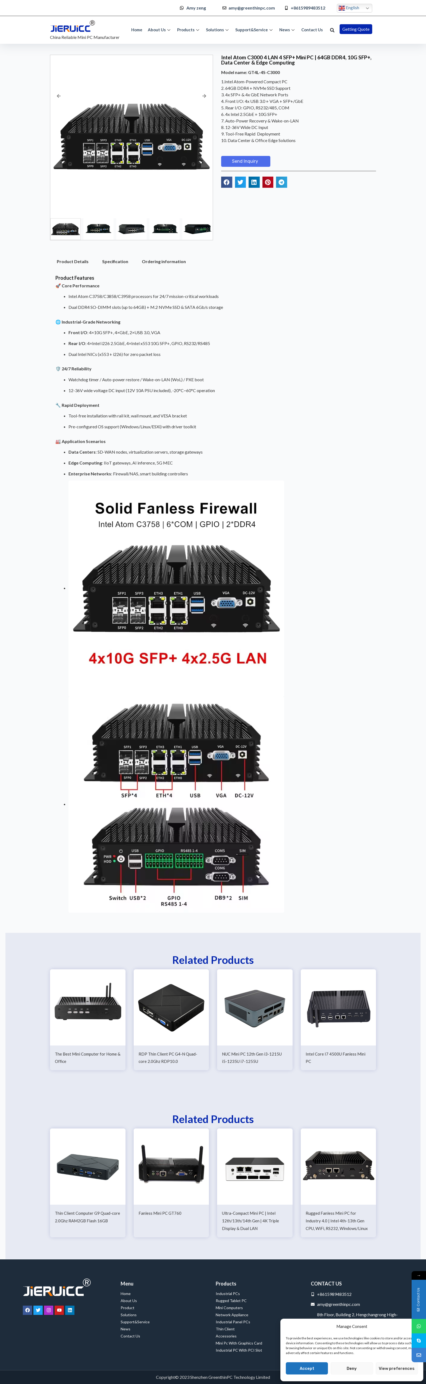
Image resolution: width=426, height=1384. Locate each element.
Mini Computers (229, 1307)
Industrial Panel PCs (233, 1322)
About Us (160, 29)
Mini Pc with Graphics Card (239, 1343)
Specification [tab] (115, 261)
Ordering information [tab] (164, 261)
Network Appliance (232, 1314)
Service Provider (15, 1374)
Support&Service (254, 29)
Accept (307, 1368)
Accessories (226, 1336)
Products (189, 29)
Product (127, 1307)
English (349, 8)
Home (136, 29)
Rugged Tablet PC (232, 1300)
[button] (332, 30)
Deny (352, 1368)
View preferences (397, 1368)
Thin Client (225, 1329)
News (287, 29)
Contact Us (312, 29)
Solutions (218, 29)
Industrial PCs (229, 1293)
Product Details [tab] (73, 261)
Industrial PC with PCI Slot (239, 1350)
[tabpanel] (213, 596)
